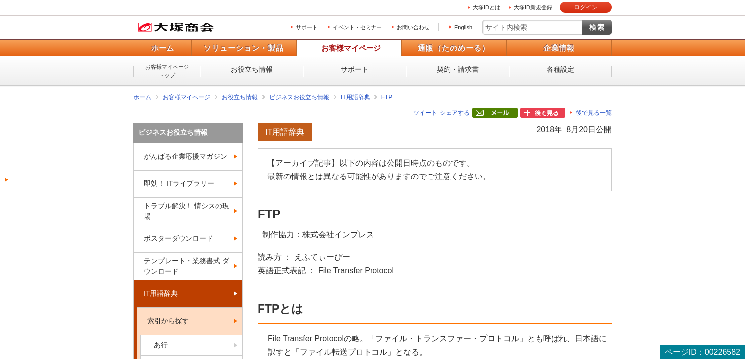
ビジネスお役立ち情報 (299, 97)
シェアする (455, 112)
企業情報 (559, 48)
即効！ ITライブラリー (179, 183)
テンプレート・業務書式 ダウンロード (186, 266)
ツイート (425, 112)
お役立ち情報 (252, 69)
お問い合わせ (413, 27)
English (463, 27)
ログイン (586, 7)
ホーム (162, 48)
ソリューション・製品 (244, 48)
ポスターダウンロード (178, 238)
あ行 (161, 345)
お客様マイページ (351, 48)
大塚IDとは (486, 7)
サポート (307, 27)
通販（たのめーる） (454, 48)
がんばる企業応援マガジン (185, 156)
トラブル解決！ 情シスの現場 (186, 211)
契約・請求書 (458, 69)
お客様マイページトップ (167, 71)
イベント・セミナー (357, 27)
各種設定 (560, 69)
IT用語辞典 (355, 97)
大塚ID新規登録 (533, 7)
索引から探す (168, 321)
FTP (387, 97)
